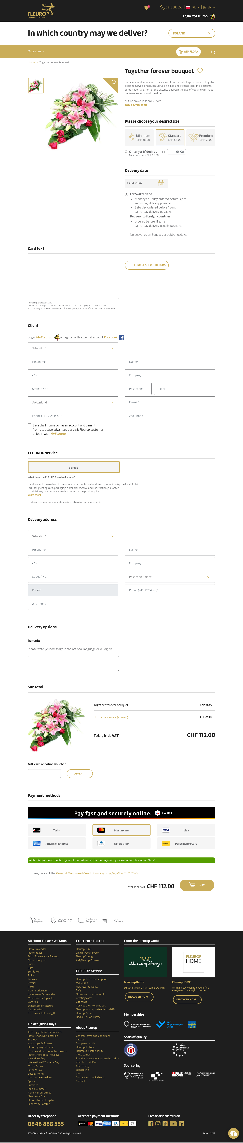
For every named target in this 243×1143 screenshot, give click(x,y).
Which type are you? (87, 953)
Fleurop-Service (85, 1013)
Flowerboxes (35, 953)
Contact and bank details (90, 1077)
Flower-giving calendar (41, 1047)
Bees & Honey (36, 1074)
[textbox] (73, 349)
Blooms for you (37, 960)
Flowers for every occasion (43, 1036)
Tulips (31, 976)
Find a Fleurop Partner (88, 1017)
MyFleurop (82, 983)
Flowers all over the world (90, 994)
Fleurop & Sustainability (89, 1051)
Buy (202, 886)
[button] (37, 51)
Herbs (31, 987)
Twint (46, 830)
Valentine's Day (36, 1059)
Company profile (85, 1043)
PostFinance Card (179, 843)
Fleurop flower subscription (91, 979)
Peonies (32, 979)
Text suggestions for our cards (45, 1032)
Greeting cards (84, 998)
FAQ (78, 991)
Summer (33, 1085)
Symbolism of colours (40, 1006)
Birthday (32, 1040)
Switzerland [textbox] (39, 403)
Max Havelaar (35, 1010)
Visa (175, 830)
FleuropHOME (84, 949)
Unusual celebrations (40, 1078)
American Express (50, 843)
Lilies (30, 968)
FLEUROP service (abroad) (111, 718)
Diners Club (113, 843)
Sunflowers (34, 972)
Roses (31, 964)
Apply (78, 774)
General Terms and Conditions (93, 1036)
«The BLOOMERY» (86, 1062)
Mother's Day (35, 1066)
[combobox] (73, 349)
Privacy (80, 1040)
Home (31, 62)
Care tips (33, 1002)
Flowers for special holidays (43, 1055)
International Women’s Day (43, 1062)
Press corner (83, 1055)
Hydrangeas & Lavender (41, 994)
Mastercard (113, 830)
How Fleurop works (87, 987)
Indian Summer (36, 1089)
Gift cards (81, 1002)
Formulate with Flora (150, 265)
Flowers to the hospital (41, 1100)
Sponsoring (82, 1070)
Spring (31, 1081)
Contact (80, 1081)
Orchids (32, 983)
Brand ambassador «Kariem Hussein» (97, 1059)
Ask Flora (191, 51)
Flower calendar (37, 949)
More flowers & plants (40, 998)
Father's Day (35, 1070)
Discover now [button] (138, 997)
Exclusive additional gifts (42, 1013)
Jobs (78, 1074)
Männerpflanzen (37, 991)
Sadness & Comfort (39, 1104)
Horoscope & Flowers (40, 1044)
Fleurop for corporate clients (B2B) (95, 1009)
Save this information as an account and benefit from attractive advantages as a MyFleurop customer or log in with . (68, 430)
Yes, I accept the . (86, 874)
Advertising (82, 1066)
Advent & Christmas (39, 1093)
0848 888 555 (46, 1124)
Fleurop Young (84, 957)
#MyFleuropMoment (88, 960)
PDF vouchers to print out (91, 1006)
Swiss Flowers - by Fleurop (43, 957)
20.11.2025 (119, 874)
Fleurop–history (85, 1047)
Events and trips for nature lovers (47, 1051)
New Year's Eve (36, 1096)
